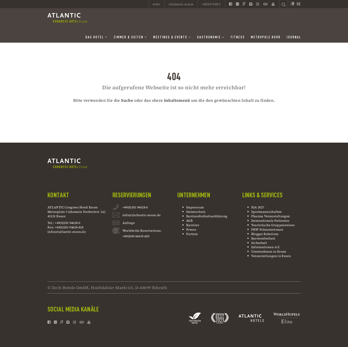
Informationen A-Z (265, 247)
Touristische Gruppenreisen (273, 225)
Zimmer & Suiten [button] (130, 37)
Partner (192, 234)
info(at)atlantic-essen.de (66, 231)
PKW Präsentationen (267, 229)
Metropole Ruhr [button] (266, 37)
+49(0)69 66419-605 (136, 236)
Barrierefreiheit (263, 238)
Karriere (192, 225)
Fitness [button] (238, 37)
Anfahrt (156, 4)
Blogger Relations (265, 234)
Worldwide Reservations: (142, 230)
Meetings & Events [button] (172, 37)
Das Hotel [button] (96, 37)
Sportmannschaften (266, 211)
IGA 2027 (257, 207)
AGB (189, 220)
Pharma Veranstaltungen (270, 216)
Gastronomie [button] (211, 37)
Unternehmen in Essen (268, 251)
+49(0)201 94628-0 (135, 208)
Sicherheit (259, 243)
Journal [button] (294, 37)
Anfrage (129, 223)
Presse (191, 229)
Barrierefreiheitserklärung (206, 216)
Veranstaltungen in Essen (271, 256)
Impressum (195, 207)
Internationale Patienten (270, 220)
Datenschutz (196, 211)
